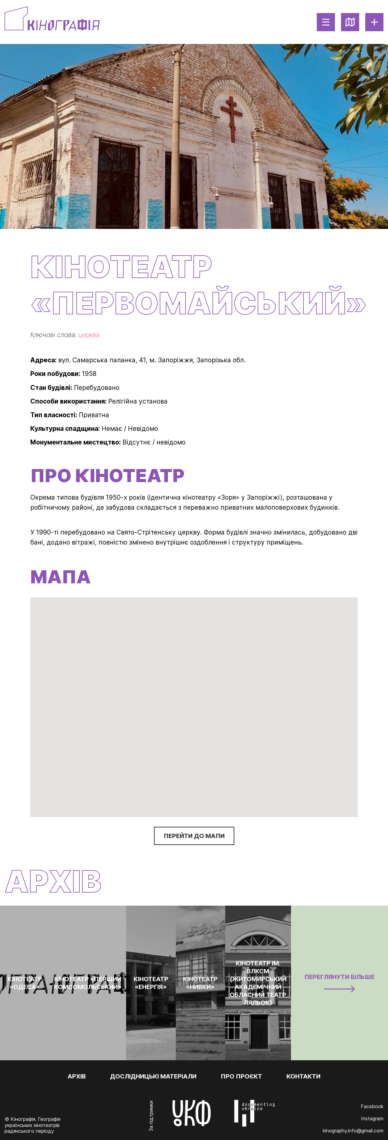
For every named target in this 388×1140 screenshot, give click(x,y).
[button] (194, 703)
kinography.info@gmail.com (353, 1131)
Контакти (303, 1076)
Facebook (372, 1106)
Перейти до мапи (194, 836)
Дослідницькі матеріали (153, 1076)
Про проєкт (241, 1076)
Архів (77, 1076)
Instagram (372, 1118)
